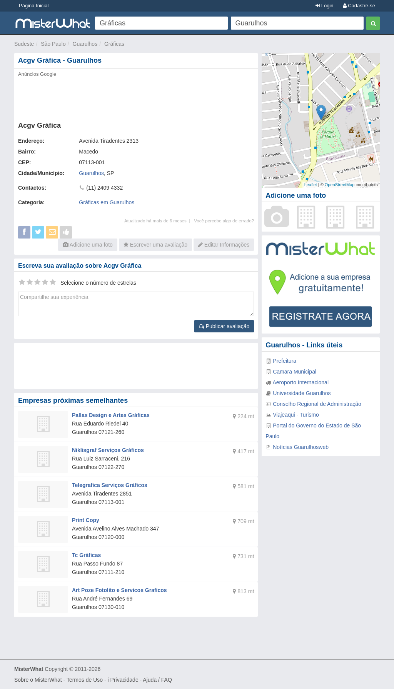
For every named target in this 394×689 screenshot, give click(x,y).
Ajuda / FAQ (157, 680)
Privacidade (124, 680)
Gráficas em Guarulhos (106, 202)
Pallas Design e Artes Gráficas (111, 415)
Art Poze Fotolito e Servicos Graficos (119, 590)
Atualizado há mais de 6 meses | (159, 220)
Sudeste (24, 44)
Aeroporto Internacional (300, 382)
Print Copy (85, 520)
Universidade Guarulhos (302, 393)
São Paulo (53, 44)
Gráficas (114, 44)
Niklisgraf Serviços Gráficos (108, 450)
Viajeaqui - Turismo (296, 415)
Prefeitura (284, 361)
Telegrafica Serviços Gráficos (109, 485)
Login (324, 5)
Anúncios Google (37, 74)
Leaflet (310, 184)
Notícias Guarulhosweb (301, 447)
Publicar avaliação (224, 326)
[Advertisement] (136, 97)
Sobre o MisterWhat (38, 680)
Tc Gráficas (86, 555)
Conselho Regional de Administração (317, 404)
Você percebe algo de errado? (224, 220)
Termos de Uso (85, 680)
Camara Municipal (294, 372)
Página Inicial (33, 5)
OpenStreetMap (340, 184)
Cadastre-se (359, 5)
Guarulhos (85, 44)
